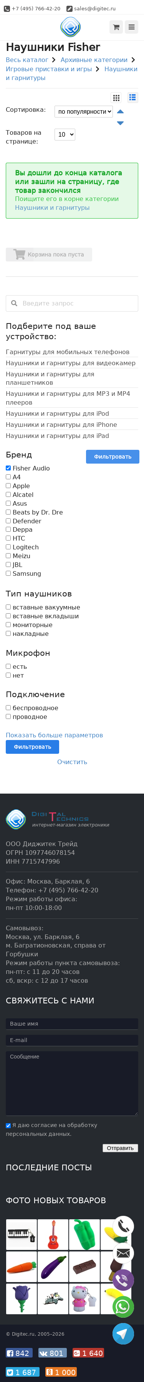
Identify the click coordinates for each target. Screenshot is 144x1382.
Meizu (18, 556)
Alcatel (19, 494)
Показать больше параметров (54, 735)
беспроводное (32, 708)
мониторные (29, 625)
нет (15, 675)
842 (19, 1353)
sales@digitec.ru (95, 8)
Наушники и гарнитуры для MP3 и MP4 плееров (68, 398)
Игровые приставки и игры (49, 69)
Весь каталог (27, 60)
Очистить (72, 762)
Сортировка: (26, 109)
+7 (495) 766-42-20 (36, 8)
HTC (15, 538)
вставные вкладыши (42, 616)
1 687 (22, 1372)
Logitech (22, 547)
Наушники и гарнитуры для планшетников (50, 379)
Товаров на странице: (23, 137)
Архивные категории (94, 60)
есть (16, 666)
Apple (18, 486)
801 (53, 1353)
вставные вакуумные (43, 607)
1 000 (61, 1372)
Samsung (23, 573)
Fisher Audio (28, 468)
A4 (13, 477)
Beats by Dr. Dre (34, 512)
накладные (27, 633)
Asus (16, 503)
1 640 (88, 1353)
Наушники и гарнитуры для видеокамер (71, 363)
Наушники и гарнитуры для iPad (57, 435)
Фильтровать (112, 457)
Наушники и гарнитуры (52, 207)
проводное (26, 716)
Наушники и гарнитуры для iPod (57, 413)
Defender (23, 521)
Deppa (19, 529)
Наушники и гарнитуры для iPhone (61, 424)
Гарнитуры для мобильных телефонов (67, 352)
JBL (14, 564)
